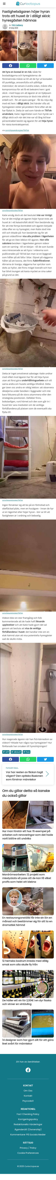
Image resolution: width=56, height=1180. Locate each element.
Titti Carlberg (17, 25)
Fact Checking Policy (28, 1114)
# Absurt (16, 751)
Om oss (28, 1090)
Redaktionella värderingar (28, 1124)
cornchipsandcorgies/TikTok (17, 130)
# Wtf (6, 751)
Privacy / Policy (28, 1147)
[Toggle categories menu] (4, 3)
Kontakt (28, 1095)
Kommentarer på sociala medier (28, 1134)
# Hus (26, 751)
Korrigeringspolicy (28, 1119)
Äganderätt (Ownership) (28, 1129)
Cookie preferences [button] (28, 1152)
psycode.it (28, 1100)
